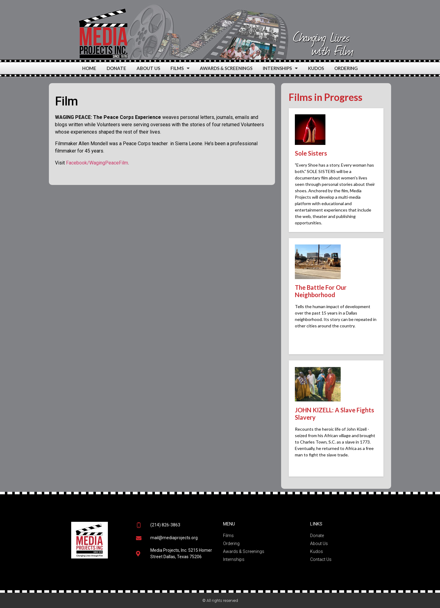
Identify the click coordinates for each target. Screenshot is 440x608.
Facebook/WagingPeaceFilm (97, 163)
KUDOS (316, 68)
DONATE (116, 68)
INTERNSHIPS (280, 68)
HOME (89, 68)
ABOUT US (148, 68)
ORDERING (346, 68)
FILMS (179, 68)
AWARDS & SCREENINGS (226, 68)
